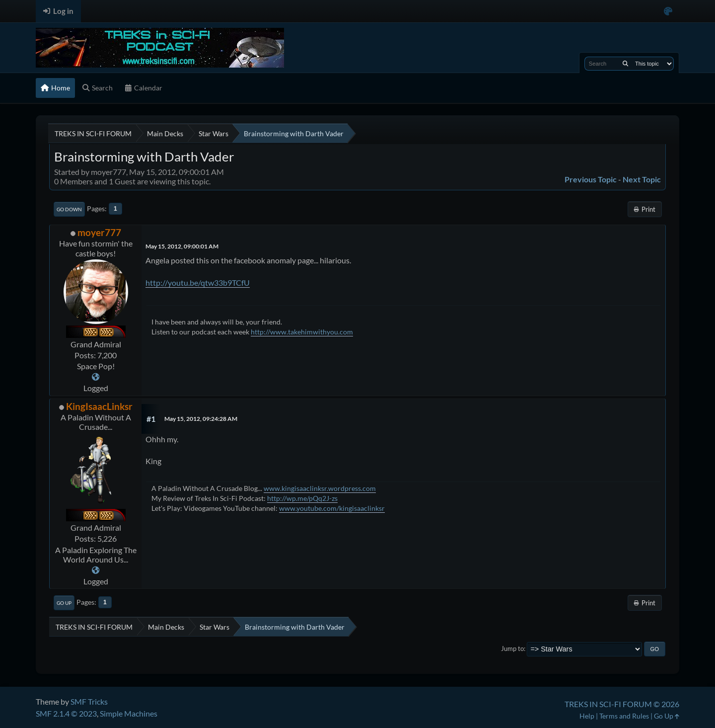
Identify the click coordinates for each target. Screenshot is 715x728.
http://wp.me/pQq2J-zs (302, 498)
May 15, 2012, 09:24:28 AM (200, 418)
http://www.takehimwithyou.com (302, 331)
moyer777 (99, 232)
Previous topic (591, 179)
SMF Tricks (89, 701)
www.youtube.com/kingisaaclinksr (332, 508)
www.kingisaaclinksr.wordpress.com (320, 488)
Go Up (64, 603)
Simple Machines (128, 713)
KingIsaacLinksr (99, 406)
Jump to (512, 648)
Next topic (642, 179)
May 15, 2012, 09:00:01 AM (181, 246)
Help (586, 716)
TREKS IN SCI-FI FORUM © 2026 (622, 704)
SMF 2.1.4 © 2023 (66, 713)
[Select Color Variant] (668, 11)
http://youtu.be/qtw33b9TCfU (197, 282)
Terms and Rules (624, 716)
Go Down (69, 209)
